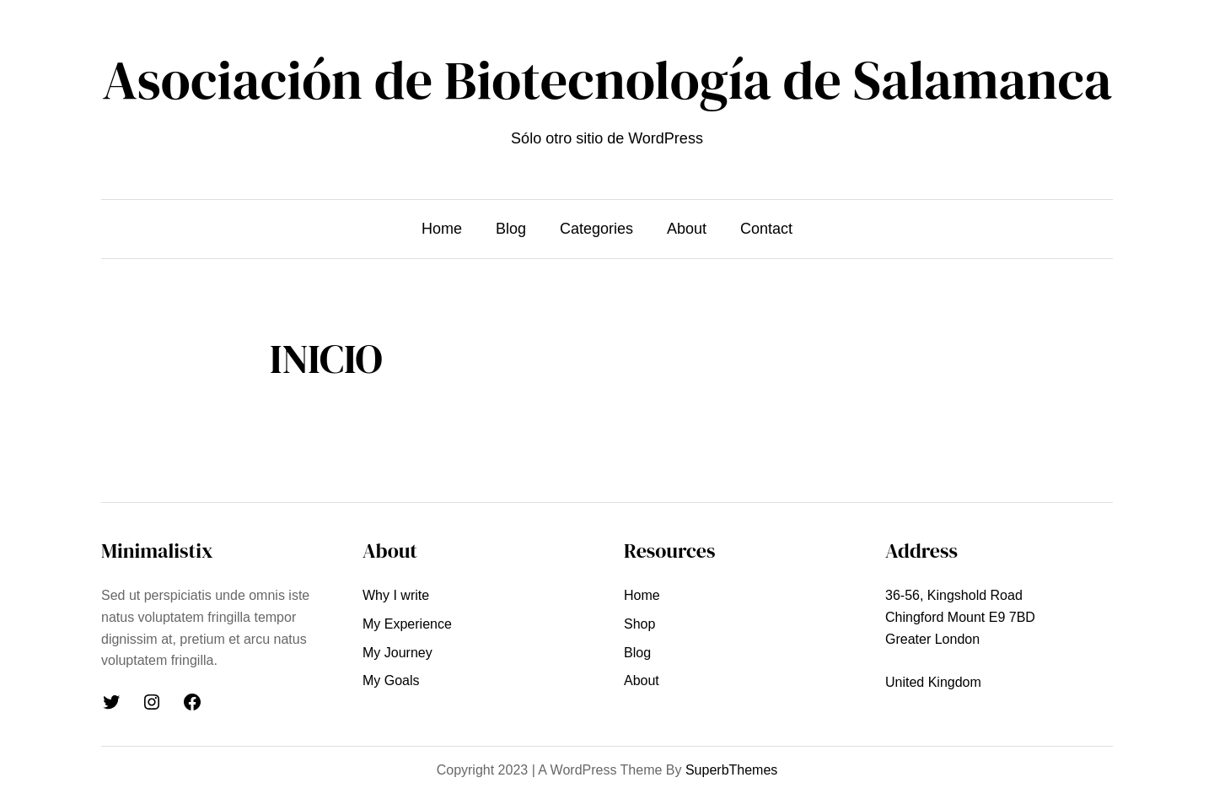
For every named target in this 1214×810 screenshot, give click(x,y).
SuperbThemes (731, 770)
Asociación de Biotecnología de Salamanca (607, 79)
